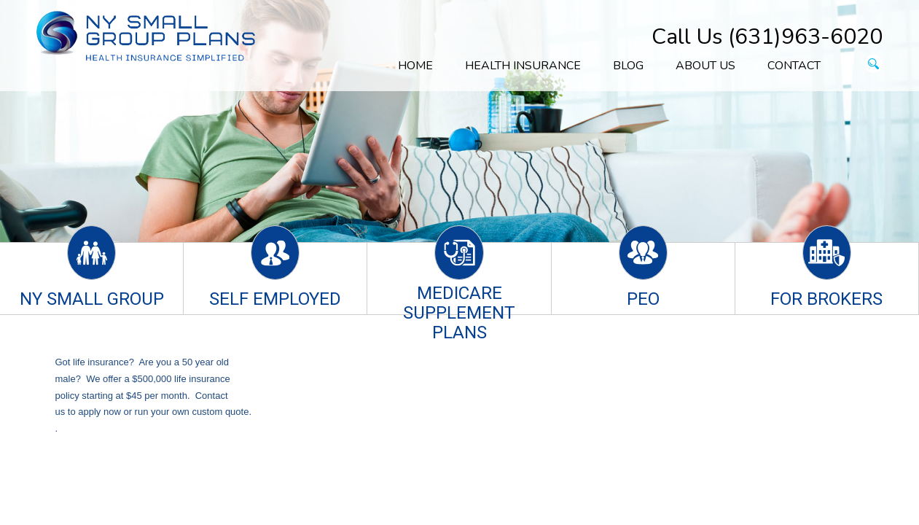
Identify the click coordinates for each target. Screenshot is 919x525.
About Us (705, 66)
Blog (628, 66)
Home (415, 66)
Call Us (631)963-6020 (767, 37)
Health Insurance (523, 66)
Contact (794, 66)
